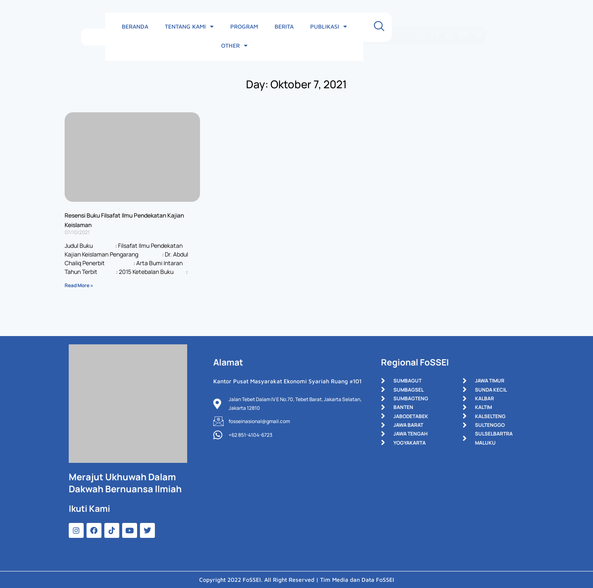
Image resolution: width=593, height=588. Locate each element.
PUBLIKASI (332, 27)
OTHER (381, 27)
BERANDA (139, 27)
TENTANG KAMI (193, 27)
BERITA (288, 27)
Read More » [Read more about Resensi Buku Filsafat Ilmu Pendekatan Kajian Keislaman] (79, 285)
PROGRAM (248, 27)
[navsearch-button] (418, 27)
